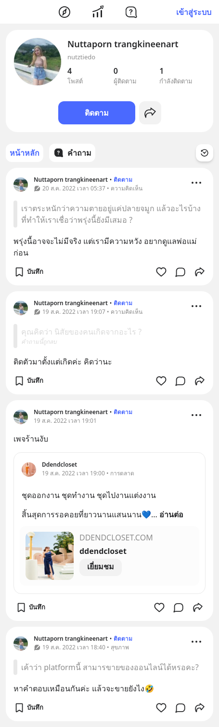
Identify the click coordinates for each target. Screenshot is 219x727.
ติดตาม (97, 113)
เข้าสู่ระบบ (193, 12)
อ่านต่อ (171, 514)
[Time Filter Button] (204, 153)
